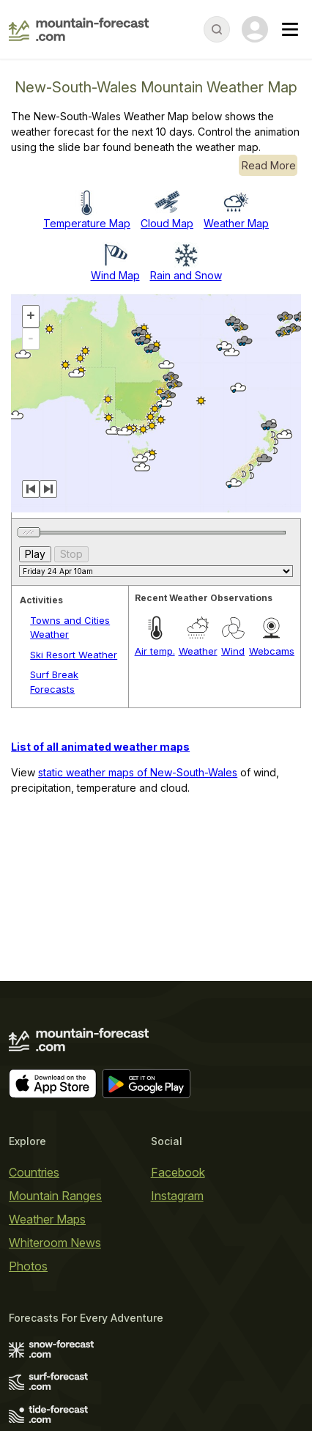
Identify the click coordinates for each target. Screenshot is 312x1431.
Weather (198, 651)
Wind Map (115, 275)
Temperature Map (86, 223)
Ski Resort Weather (73, 655)
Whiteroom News (55, 1242)
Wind (233, 651)
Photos (28, 1266)
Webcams (271, 651)
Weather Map (236, 223)
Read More (269, 165)
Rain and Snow (186, 275)
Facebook (178, 1172)
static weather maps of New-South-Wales (137, 772)
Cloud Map (167, 223)
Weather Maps (47, 1219)
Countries (34, 1172)
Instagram (177, 1195)
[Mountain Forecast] (79, 29)
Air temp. (155, 651)
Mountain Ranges (55, 1195)
